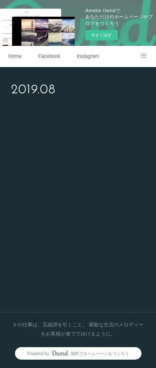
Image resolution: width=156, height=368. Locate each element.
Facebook (49, 56)
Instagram (88, 56)
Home (15, 56)
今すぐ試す (101, 35)
